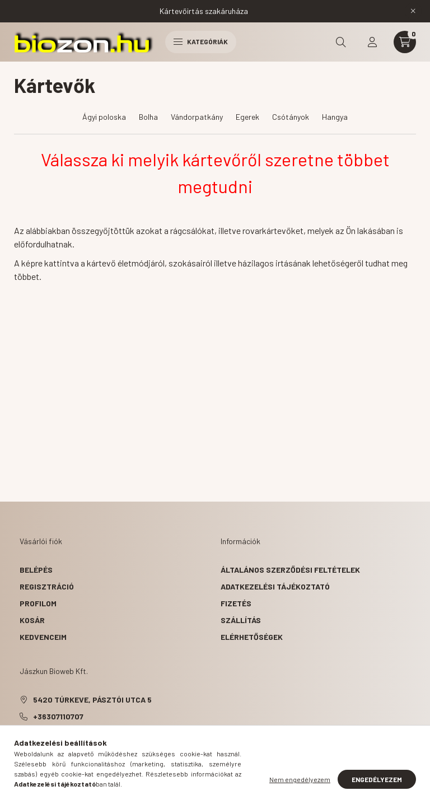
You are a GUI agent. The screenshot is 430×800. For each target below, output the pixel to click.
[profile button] (372, 42)
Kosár (32, 620)
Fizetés (236, 603)
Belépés (36, 569)
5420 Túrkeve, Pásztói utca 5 (92, 699)
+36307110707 (58, 716)
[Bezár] (413, 11)
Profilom (38, 603)
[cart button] (405, 42)
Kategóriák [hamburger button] (201, 41)
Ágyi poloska (104, 116)
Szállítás (241, 620)
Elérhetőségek (252, 637)
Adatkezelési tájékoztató (275, 586)
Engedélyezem (377, 779)
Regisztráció (47, 586)
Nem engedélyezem (299, 779)
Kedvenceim (43, 637)
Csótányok (290, 116)
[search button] (341, 42)
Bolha (148, 116)
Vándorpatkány (197, 116)
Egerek (247, 116)
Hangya (335, 116)
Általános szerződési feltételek (290, 569)
